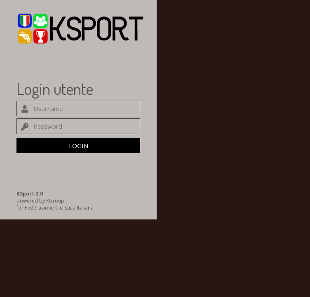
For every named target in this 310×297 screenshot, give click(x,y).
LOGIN (78, 145)
